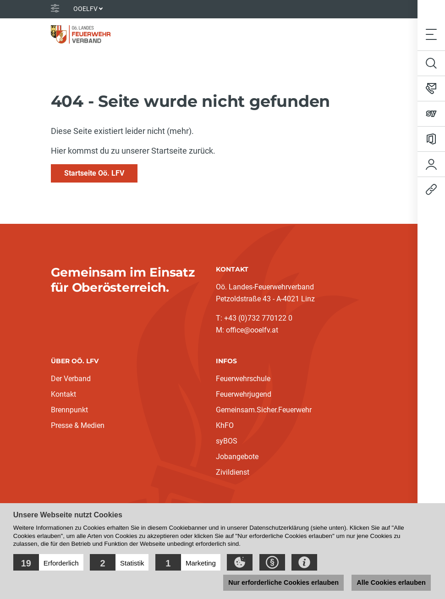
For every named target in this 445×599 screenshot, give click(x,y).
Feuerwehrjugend (243, 394)
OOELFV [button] (85, 8)
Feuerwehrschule (243, 378)
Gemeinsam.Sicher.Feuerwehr (264, 409)
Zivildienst (232, 472)
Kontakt (63, 394)
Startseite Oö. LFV (94, 173)
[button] (48, 562)
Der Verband (71, 378)
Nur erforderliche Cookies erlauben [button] (283, 582)
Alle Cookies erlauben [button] (391, 582)
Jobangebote (237, 456)
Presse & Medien (77, 425)
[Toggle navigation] (431, 34)
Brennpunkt (69, 409)
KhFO (225, 425)
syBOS (226, 441)
